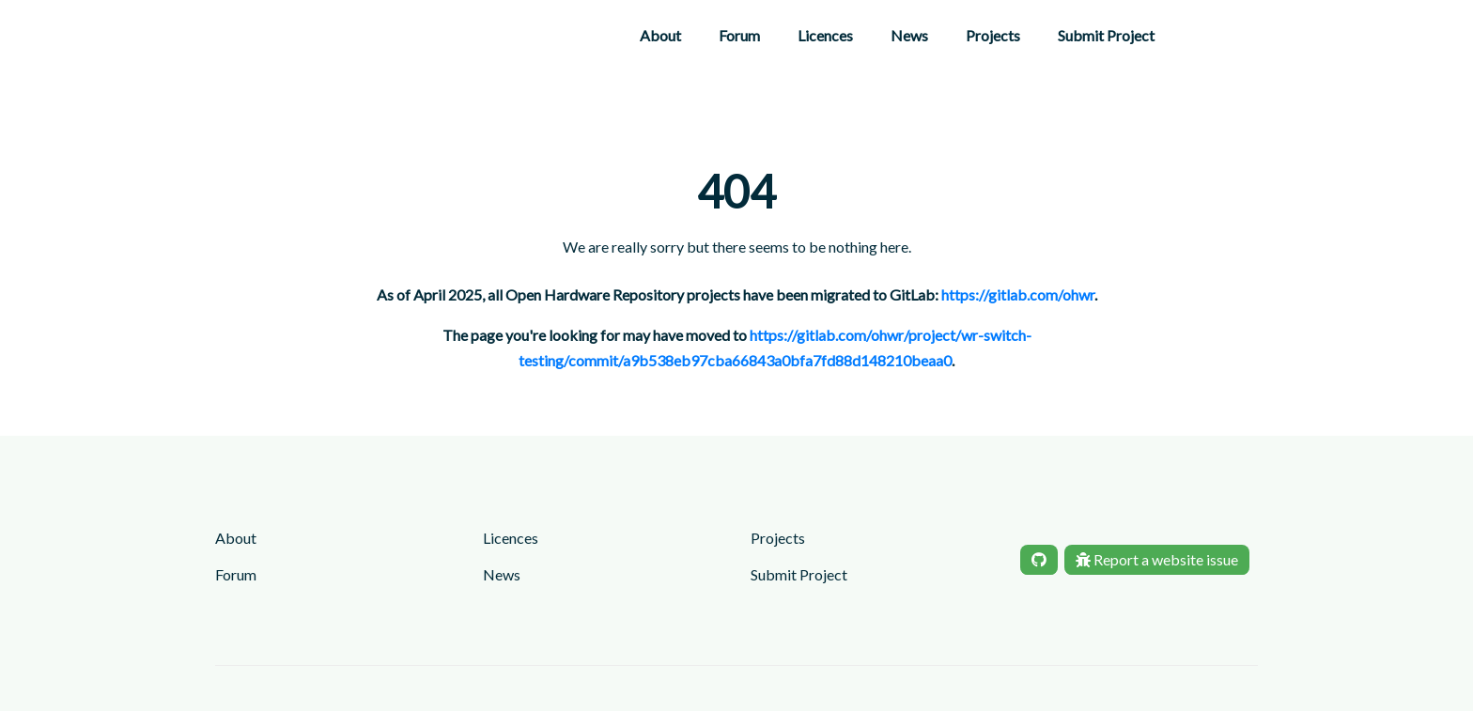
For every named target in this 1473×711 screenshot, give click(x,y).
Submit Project (1106, 35)
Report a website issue (1157, 559)
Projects (993, 35)
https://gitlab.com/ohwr (1017, 294)
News (909, 35)
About (660, 35)
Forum (739, 35)
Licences (825, 35)
